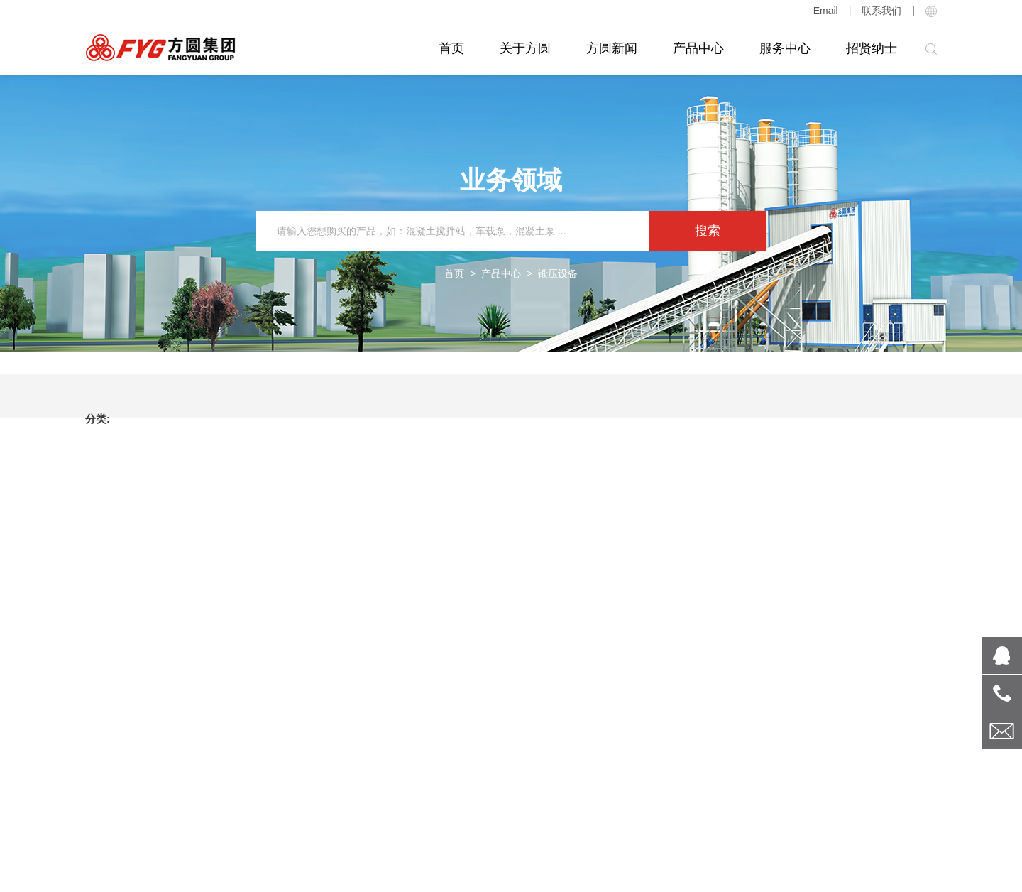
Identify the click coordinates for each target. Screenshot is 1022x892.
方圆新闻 (611, 48)
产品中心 (698, 48)
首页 (451, 48)
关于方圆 (525, 48)
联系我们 (881, 10)
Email (825, 10)
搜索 (707, 231)
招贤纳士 (871, 48)
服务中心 (785, 48)
